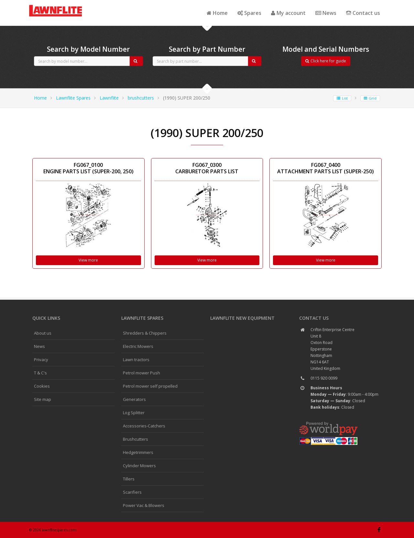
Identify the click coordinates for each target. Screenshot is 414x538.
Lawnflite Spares (73, 98)
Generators (134, 399)
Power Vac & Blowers (143, 505)
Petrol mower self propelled (150, 386)
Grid (370, 98)
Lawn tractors (136, 359)
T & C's (40, 373)
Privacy (41, 359)
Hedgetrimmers (138, 452)
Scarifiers (132, 492)
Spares (249, 12)
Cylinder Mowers (139, 465)
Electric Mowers (138, 346)
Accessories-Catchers (144, 426)
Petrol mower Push (141, 373)
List (342, 98)
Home (217, 12)
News (325, 12)
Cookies (42, 386)
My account (288, 12)
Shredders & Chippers (145, 333)
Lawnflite (109, 98)
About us (42, 333)
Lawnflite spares (142, 318)
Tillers (129, 479)
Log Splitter (134, 412)
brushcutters (141, 98)
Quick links (46, 318)
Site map (42, 399)
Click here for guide (325, 61)
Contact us (363, 12)
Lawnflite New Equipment (242, 318)
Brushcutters (135, 439)
